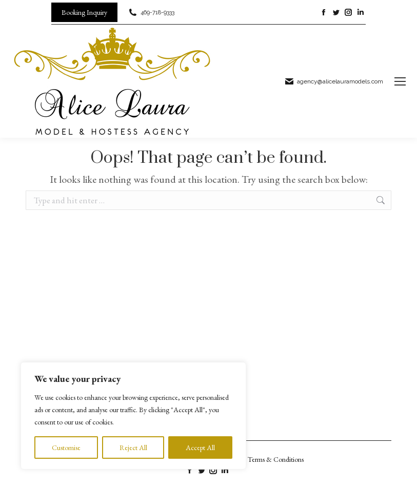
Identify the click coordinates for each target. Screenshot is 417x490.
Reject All (133, 447)
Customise (66, 447)
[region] (133, 416)
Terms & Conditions (276, 459)
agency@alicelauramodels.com (333, 81)
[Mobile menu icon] (400, 81)
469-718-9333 (151, 12)
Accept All (200, 447)
